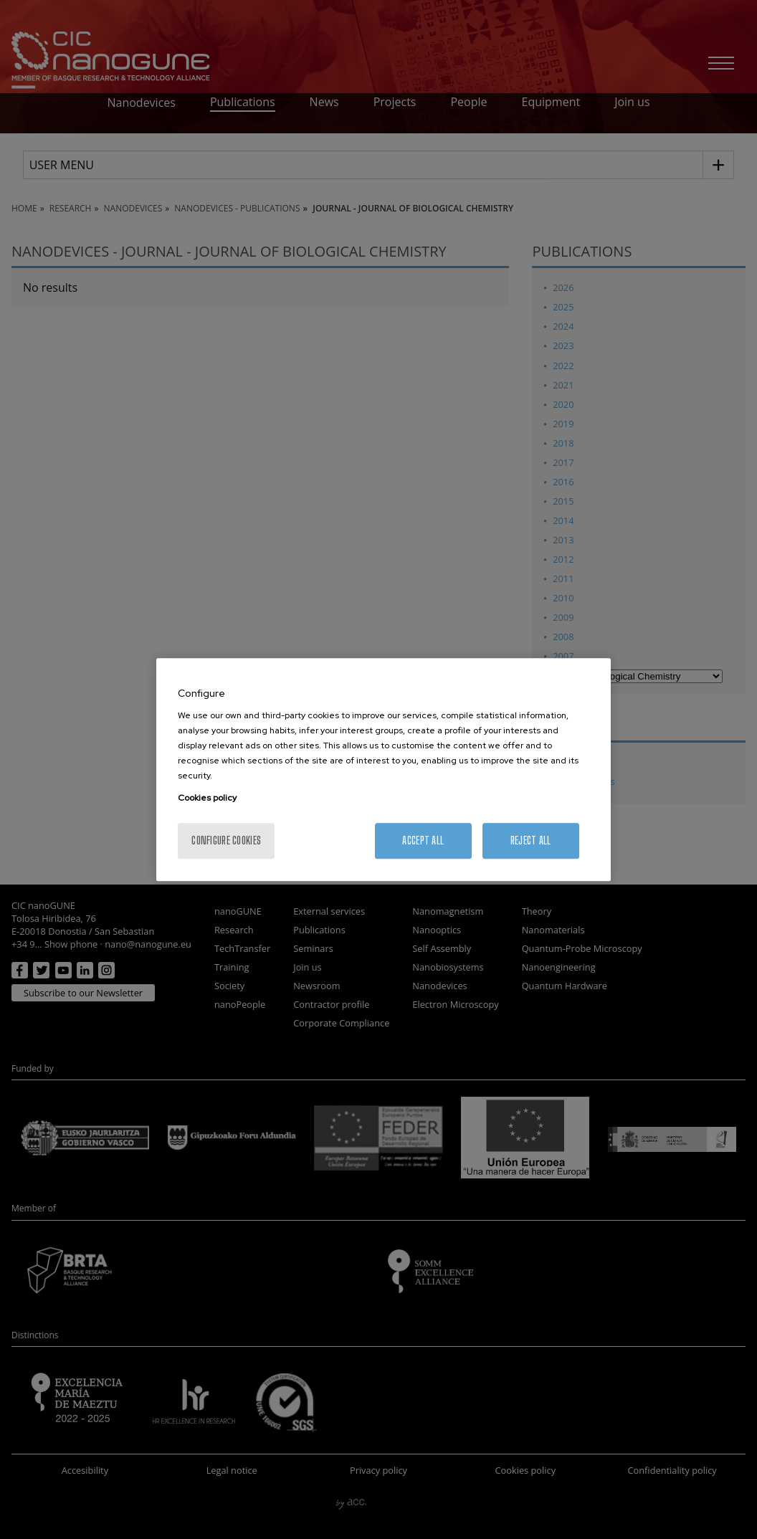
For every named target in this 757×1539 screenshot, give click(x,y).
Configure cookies (226, 840)
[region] (383, 770)
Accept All (423, 840)
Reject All (530, 840)
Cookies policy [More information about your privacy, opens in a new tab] (207, 798)
